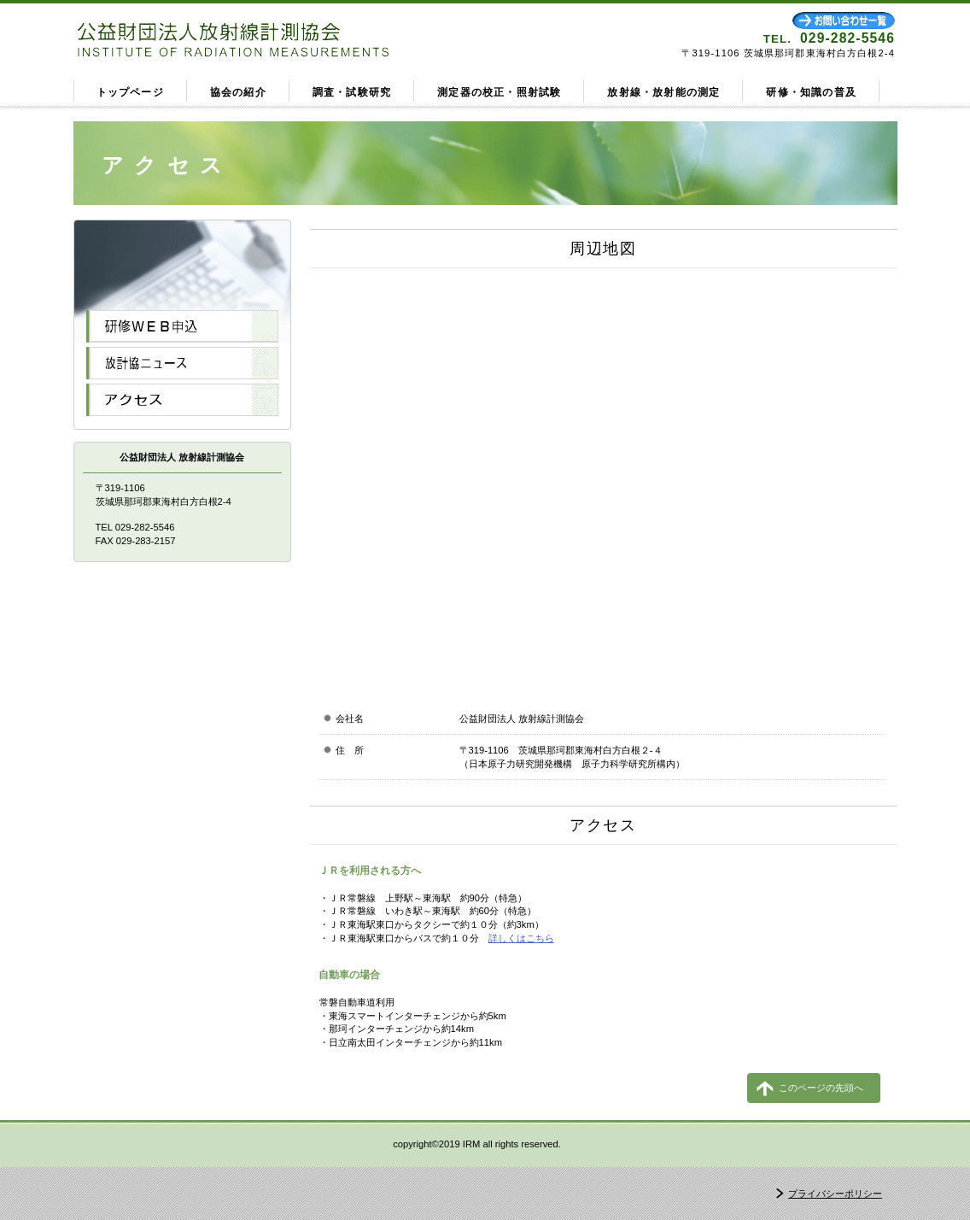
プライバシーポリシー (835, 1193)
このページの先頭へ (821, 1087)
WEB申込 (182, 326)
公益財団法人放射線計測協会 (275, 38)
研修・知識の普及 (811, 92)
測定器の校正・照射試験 (499, 92)
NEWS (182, 363)
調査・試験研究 (352, 92)
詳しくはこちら (521, 938)
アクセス (182, 400)
